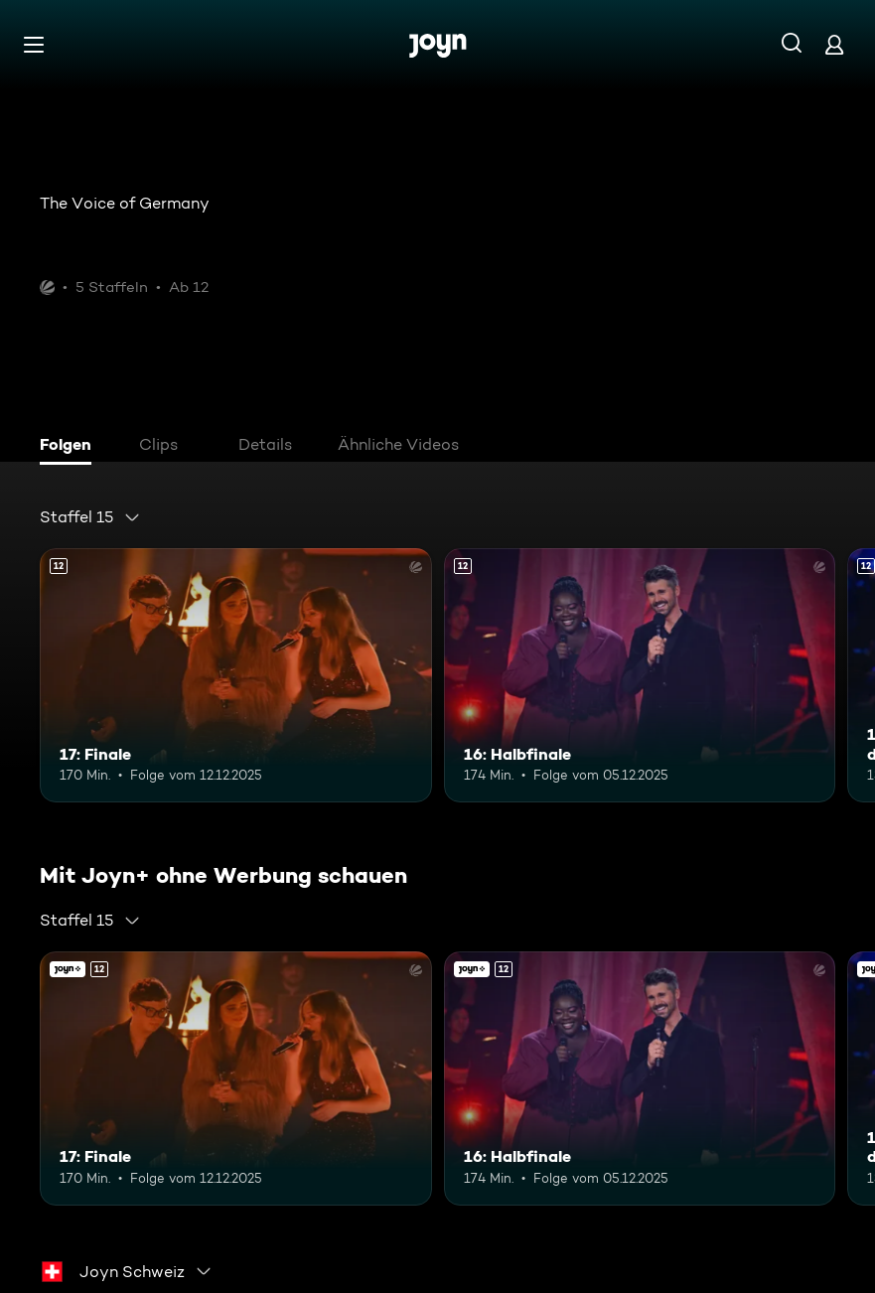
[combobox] (90, 517)
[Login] (834, 44)
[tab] (70, 447)
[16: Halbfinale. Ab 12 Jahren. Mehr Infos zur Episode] (640, 675)
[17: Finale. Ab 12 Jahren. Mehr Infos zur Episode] (236, 675)
